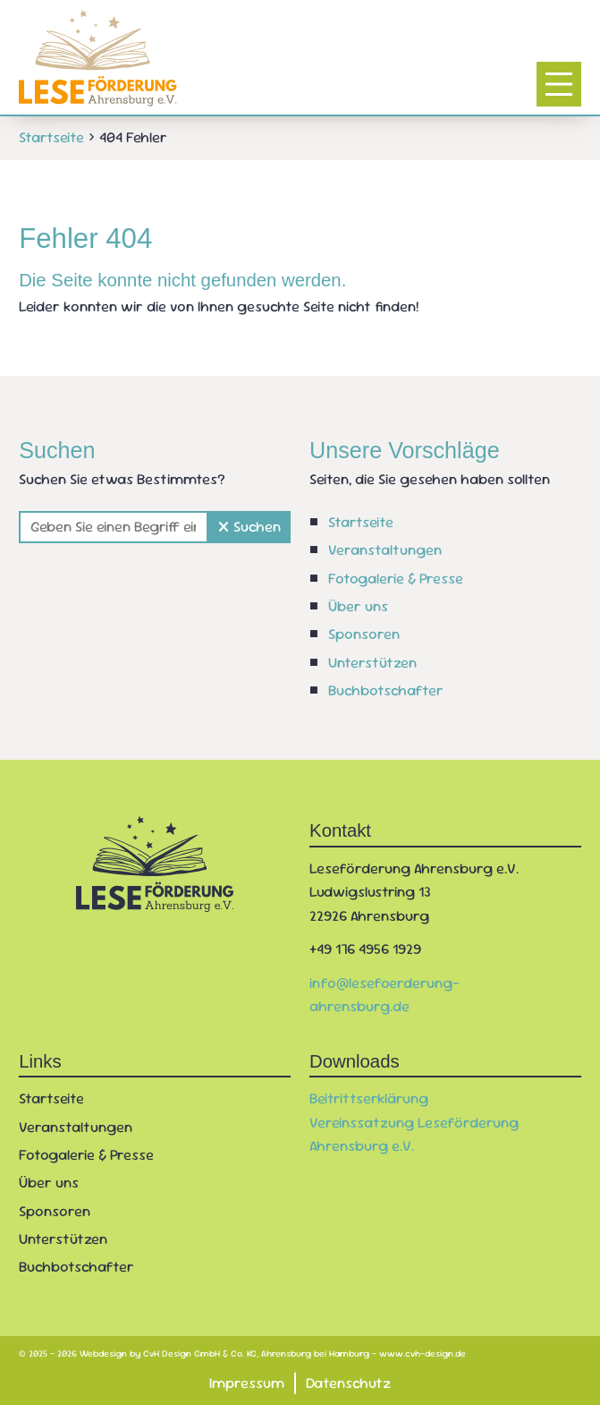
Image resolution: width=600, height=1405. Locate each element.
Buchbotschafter (386, 690)
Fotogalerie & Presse (395, 578)
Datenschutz (348, 1382)
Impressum (246, 1382)
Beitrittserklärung (368, 1098)
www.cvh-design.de (422, 1353)
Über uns (358, 606)
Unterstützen (372, 662)
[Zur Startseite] (98, 58)
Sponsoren (364, 634)
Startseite (360, 522)
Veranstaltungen (385, 550)
